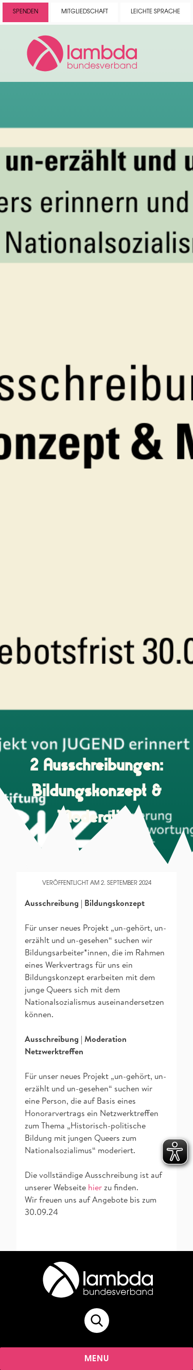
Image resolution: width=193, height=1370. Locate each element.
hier (95, 1187)
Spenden (25, 12)
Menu (97, 1359)
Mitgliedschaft (84, 12)
